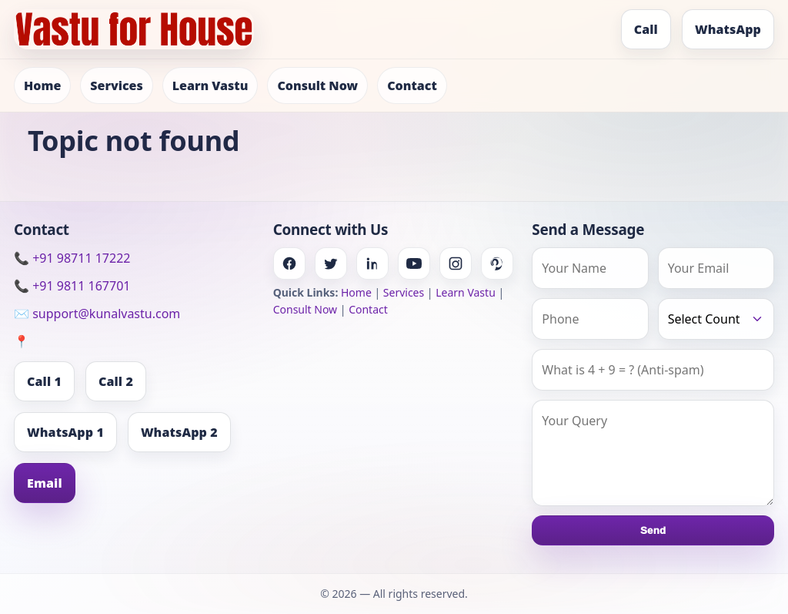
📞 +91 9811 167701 (72, 285)
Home (42, 85)
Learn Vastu (210, 85)
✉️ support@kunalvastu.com (97, 313)
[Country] (716, 319)
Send (653, 530)
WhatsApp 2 (179, 432)
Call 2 (115, 381)
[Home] (134, 29)
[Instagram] (455, 263)
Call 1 (44, 381)
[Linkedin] (372, 263)
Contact (412, 85)
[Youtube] (414, 263)
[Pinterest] (497, 263)
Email (44, 483)
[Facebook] (289, 263)
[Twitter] (331, 263)
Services (116, 85)
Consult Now (317, 85)
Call (646, 29)
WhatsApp (728, 29)
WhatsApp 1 (65, 432)
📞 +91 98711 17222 (72, 258)
